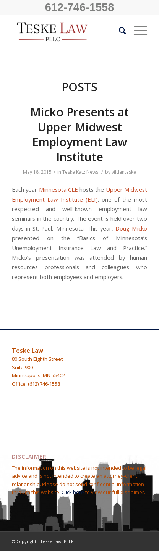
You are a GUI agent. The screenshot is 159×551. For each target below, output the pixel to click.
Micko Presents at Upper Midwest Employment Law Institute (79, 134)
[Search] (118, 30)
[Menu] (136, 30)
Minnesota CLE (58, 189)
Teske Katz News (80, 172)
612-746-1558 (79, 7)
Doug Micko (131, 228)
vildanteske (124, 172)
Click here (73, 492)
